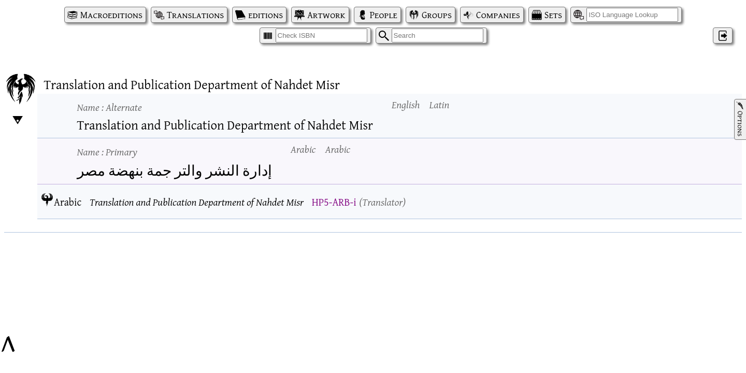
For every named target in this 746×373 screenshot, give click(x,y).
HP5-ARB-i (334, 201)
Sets (553, 15)
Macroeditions (111, 15)
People (383, 15)
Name (109, 106)
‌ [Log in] (723, 35)
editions (265, 15)
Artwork (326, 15)
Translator (382, 201)
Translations (195, 15)
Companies (498, 15)
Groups (437, 15)
